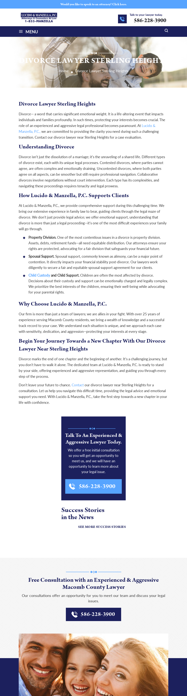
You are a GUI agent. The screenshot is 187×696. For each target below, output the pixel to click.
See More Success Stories (102, 527)
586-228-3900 (150, 20)
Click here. (119, 4)
